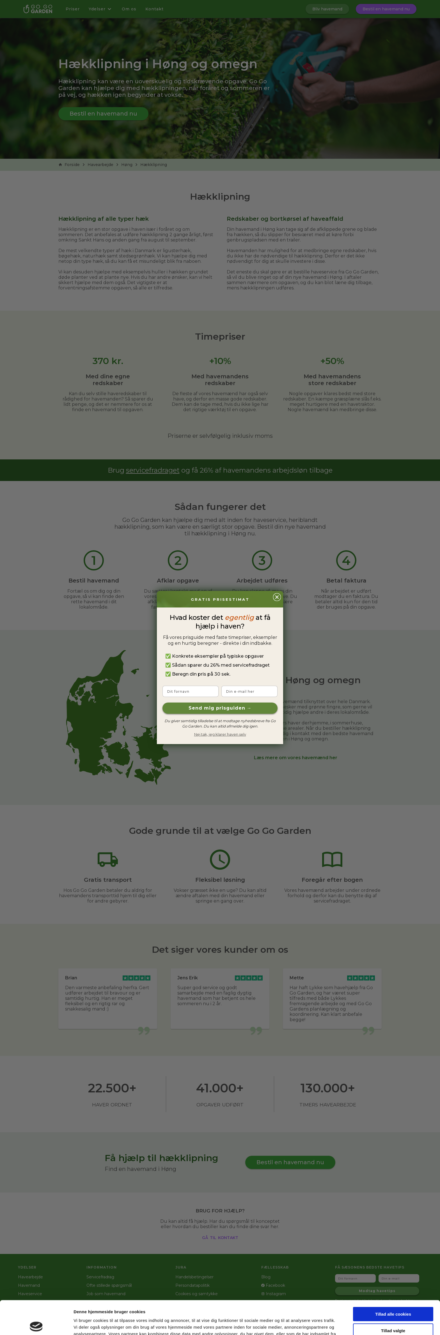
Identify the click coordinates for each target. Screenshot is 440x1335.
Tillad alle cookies (393, 1279)
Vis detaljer (291, 1324)
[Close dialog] (277, 597)
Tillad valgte (393, 1295)
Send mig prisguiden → (220, 708)
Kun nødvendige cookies (393, 1311)
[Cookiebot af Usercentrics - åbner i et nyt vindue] (36, 1324)
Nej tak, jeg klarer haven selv (220, 734)
